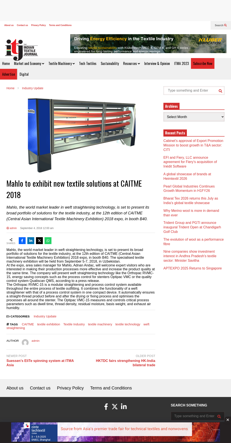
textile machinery (100, 324)
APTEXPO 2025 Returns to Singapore (192, 268)
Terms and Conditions (60, 25)
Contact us (22, 25)
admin (11, 228)
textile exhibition (48, 324)
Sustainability (110, 63)
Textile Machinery (61, 63)
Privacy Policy (38, 25)
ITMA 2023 (181, 63)
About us (9, 25)
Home (6, 63)
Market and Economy (29, 63)
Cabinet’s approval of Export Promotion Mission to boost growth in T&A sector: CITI (193, 145)
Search (221, 25)
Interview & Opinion (157, 63)
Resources (131, 63)
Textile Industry (74, 324)
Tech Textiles (87, 63)
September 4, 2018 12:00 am (37, 228)
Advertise (8, 74)
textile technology (127, 324)
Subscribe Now (202, 63)
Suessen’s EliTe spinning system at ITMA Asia (40, 363)
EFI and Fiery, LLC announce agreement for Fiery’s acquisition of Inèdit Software (190, 162)
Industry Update (45, 316)
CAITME (28, 324)
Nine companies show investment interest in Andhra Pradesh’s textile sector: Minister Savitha (189, 256)
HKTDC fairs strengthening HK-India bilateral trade (125, 363)
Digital (24, 74)
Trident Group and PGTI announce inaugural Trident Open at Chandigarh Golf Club (192, 227)
